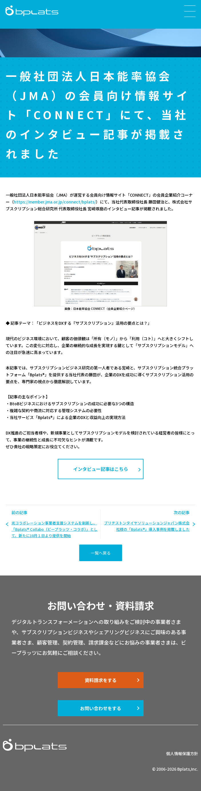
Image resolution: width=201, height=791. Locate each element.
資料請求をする (101, 680)
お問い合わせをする (100, 708)
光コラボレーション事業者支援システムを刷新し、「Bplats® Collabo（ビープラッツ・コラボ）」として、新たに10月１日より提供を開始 (54, 529)
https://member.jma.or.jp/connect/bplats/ (55, 202)
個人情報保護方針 (182, 753)
